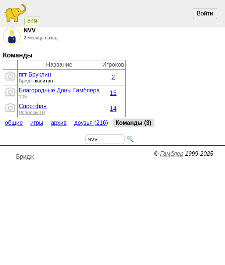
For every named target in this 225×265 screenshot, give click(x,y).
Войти (205, 13)
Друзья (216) (91, 123)
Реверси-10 (32, 112)
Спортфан (33, 106)
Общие (14, 123)
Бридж (26, 81)
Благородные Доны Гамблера (59, 90)
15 (113, 93)
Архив (59, 123)
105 (23, 96)
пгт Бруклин (35, 74)
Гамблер (171, 154)
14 (113, 109)
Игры (37, 123)
